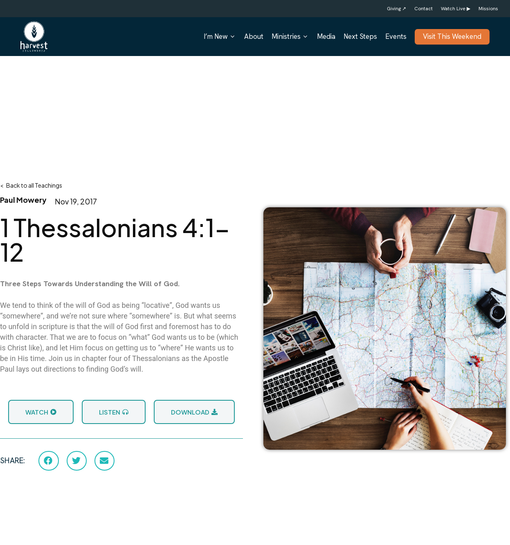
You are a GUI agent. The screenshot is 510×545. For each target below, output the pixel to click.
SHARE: (12, 460)
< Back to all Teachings (31, 185)
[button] (48, 461)
